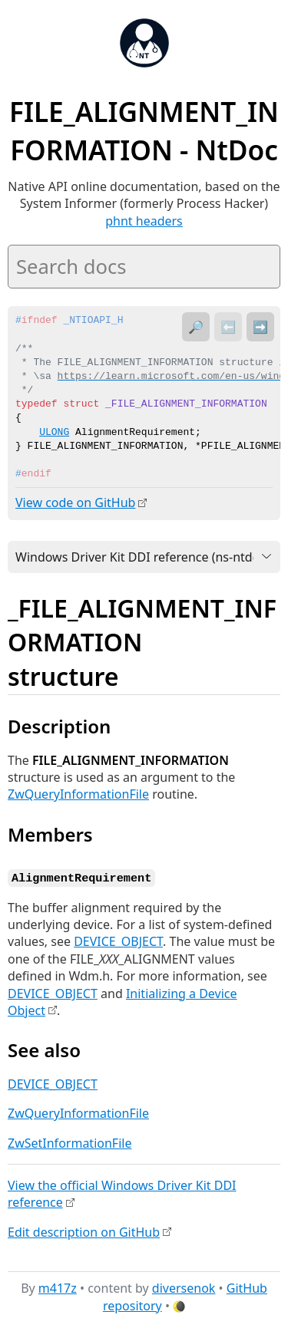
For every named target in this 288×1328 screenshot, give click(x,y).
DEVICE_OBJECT (118, 940)
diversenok (184, 1286)
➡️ (260, 326)
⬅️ (228, 326)
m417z (57, 1286)
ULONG (54, 433)
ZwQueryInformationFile (78, 794)
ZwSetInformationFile (69, 1141)
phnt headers (144, 221)
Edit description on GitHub (84, 1230)
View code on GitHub (75, 502)
